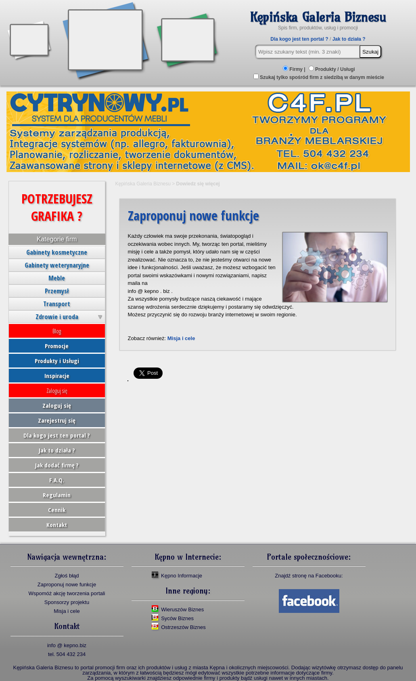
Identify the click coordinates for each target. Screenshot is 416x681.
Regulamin (57, 495)
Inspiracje (56, 376)
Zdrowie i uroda (57, 316)
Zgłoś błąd (67, 576)
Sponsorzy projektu (66, 602)
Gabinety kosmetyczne (56, 252)
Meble (56, 278)
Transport (56, 303)
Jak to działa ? (349, 39)
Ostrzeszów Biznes (183, 627)
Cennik (56, 510)
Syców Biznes (177, 618)
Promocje (57, 346)
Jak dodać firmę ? (57, 465)
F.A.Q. (56, 480)
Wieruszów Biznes (182, 609)
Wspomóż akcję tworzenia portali (66, 593)
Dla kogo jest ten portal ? (299, 39)
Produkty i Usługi (57, 361)
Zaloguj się (56, 390)
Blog (56, 331)
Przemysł (57, 291)
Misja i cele (181, 338)
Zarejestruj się (56, 420)
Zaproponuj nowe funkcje (67, 584)
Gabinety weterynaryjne (57, 265)
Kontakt (56, 525)
